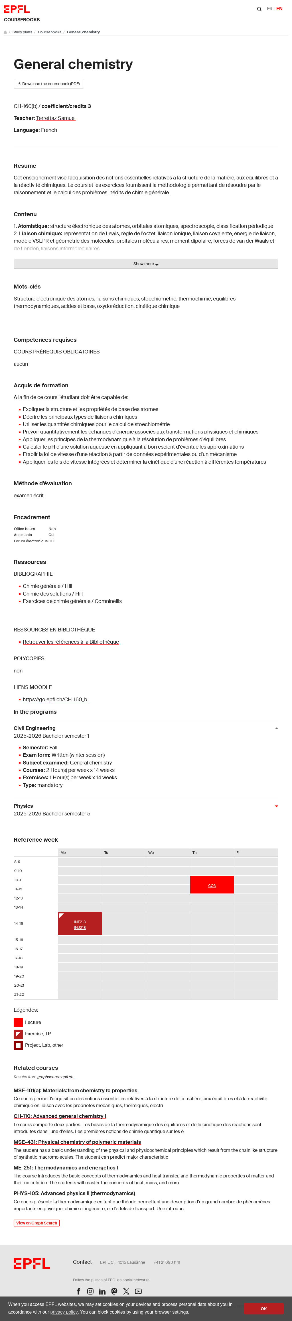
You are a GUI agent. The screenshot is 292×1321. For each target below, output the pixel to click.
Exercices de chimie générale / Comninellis (72, 601)
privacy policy (64, 1312)
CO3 (212, 885)
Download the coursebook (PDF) (48, 83)
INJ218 (80, 927)
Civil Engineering (144, 732)
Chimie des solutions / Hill (53, 594)
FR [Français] (270, 9)
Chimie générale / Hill (47, 586)
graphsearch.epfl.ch (55, 1076)
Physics (144, 810)
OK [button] (264, 1308)
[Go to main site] (6, 32)
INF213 (80, 921)
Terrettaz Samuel (56, 118)
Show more (146, 264)
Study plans (23, 32)
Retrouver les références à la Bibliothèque (71, 642)
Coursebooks (22, 20)
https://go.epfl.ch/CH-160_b (55, 699)
